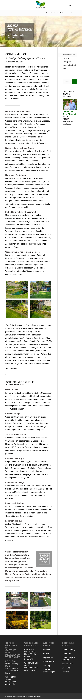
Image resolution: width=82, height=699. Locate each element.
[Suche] (69, 5)
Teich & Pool (67, 664)
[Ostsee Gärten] (41, 5)
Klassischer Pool (69, 65)
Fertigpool (67, 62)
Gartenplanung (68, 649)
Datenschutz (48, 661)
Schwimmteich (69, 55)
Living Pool (67, 58)
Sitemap (46, 665)
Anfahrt (46, 653)
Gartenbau (66, 653)
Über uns (66, 668)
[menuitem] (69, 5)
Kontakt (46, 649)
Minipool (66, 68)
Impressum (48, 657)
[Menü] (74, 5)
